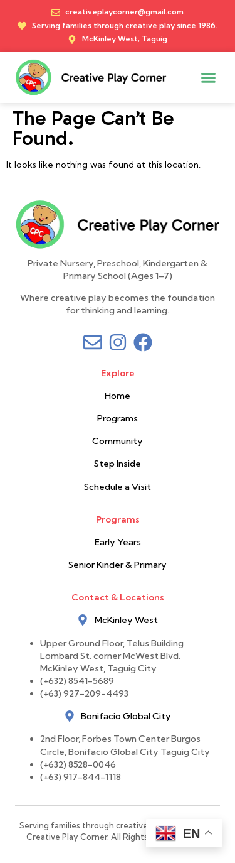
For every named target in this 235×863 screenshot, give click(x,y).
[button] (209, 77)
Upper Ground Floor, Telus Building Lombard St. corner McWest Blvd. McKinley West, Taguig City (112, 656)
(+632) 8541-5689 (77, 681)
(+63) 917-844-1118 (80, 777)
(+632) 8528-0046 (78, 764)
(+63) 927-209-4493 (84, 693)
